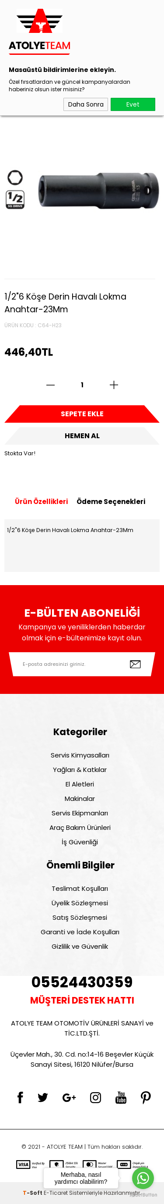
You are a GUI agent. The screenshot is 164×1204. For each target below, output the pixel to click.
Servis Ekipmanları (80, 813)
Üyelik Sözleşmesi (80, 902)
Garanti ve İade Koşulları (80, 931)
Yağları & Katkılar (80, 769)
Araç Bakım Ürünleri (80, 827)
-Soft (33, 1193)
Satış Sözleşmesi (79, 917)
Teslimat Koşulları (80, 888)
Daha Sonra (86, 104)
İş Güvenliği (80, 842)
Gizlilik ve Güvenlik (80, 946)
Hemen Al (82, 436)
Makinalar (80, 798)
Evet (133, 104)
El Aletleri (80, 784)
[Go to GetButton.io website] (143, 1195)
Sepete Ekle (82, 414)
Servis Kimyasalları (80, 755)
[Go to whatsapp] (143, 1178)
